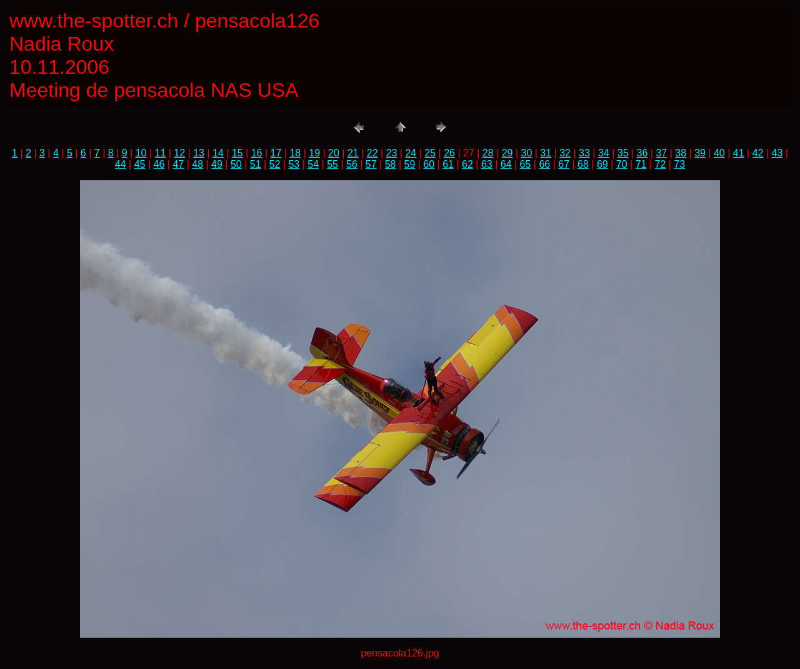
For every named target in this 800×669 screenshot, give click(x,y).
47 (178, 164)
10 (141, 153)
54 (313, 164)
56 (352, 164)
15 (237, 153)
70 (622, 164)
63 (486, 164)
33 (584, 153)
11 (160, 153)
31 (545, 153)
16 (256, 153)
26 (449, 153)
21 (353, 153)
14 (218, 153)
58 (390, 164)
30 (526, 153)
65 (525, 164)
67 (563, 164)
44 (120, 164)
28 (488, 153)
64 (506, 164)
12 (179, 153)
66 (544, 164)
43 (777, 153)
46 (159, 164)
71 (641, 164)
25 (430, 153)
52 (275, 164)
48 (197, 164)
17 (276, 153)
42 (758, 153)
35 (623, 153)
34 (603, 153)
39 (700, 153)
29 (507, 153)
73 (679, 164)
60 (428, 164)
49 (216, 164)
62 (467, 164)
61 (448, 164)
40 (719, 153)
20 (333, 153)
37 (661, 153)
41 (738, 153)
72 (660, 164)
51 (255, 164)
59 (410, 164)
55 (332, 164)
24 (410, 153)
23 (392, 153)
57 (371, 164)
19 (314, 153)
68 (583, 164)
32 (565, 153)
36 (642, 153)
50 (236, 164)
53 (293, 164)
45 (140, 164)
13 (198, 153)
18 (295, 153)
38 (680, 153)
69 (602, 164)
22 (372, 153)
